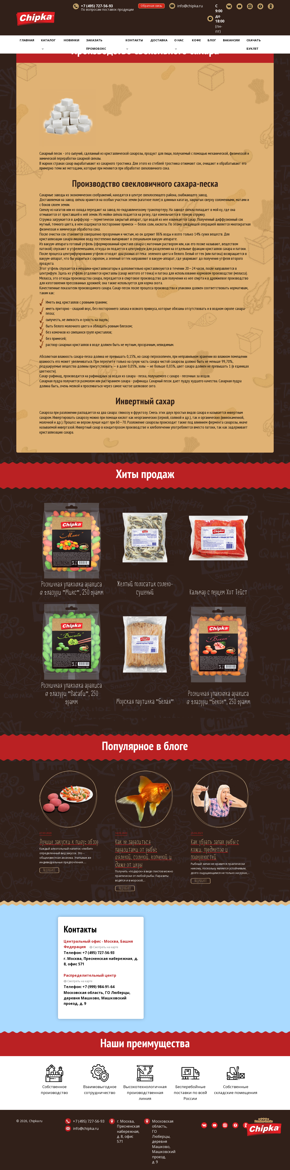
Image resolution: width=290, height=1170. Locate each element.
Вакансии (231, 40)
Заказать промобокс (96, 44)
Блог (212, 40)
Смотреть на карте (105, 947)
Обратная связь (151, 6)
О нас (179, 43)
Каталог (48, 43)
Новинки (71, 40)
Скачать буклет (253, 44)
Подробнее (49, 870)
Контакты (134, 43)
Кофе (196, 40)
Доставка (158, 40)
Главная (27, 40)
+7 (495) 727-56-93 (88, 1121)
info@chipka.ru (190, 5)
